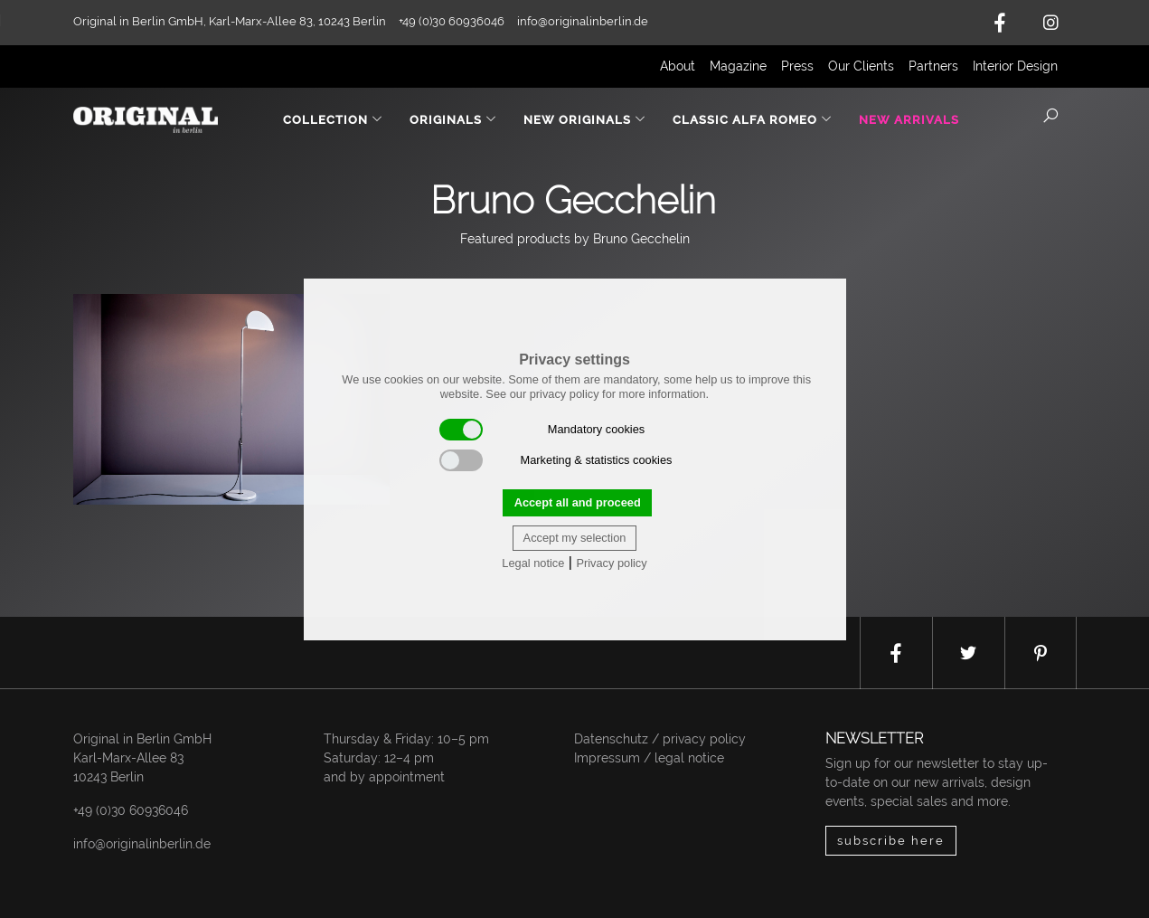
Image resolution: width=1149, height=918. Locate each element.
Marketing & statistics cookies (556, 460)
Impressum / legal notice (649, 758)
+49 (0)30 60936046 (130, 810)
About (677, 66)
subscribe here (891, 840)
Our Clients (861, 66)
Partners (933, 66)
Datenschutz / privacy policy (660, 739)
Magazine (738, 66)
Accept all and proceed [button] (577, 502)
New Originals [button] (584, 120)
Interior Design (1015, 66)
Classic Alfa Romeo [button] (753, 120)
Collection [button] (333, 120)
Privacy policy (611, 563)
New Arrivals (909, 120)
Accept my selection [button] (574, 537)
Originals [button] (453, 120)
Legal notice (533, 563)
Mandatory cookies (542, 429)
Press (797, 66)
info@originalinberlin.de (582, 21)
